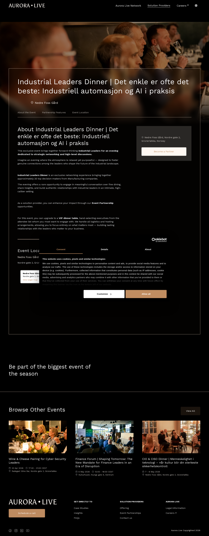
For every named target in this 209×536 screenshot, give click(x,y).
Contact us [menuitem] (126, 518)
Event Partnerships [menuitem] (130, 513)
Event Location (80, 112)
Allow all (146, 294)
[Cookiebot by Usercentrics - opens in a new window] (154, 240)
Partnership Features (54, 112)
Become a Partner (164, 151)
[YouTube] (27, 531)
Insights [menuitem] (78, 513)
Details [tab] (104, 249)
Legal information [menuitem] (175, 508)
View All (190, 411)
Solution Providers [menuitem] (132, 501)
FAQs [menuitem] (77, 518)
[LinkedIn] (21, 531)
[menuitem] (128, 5)
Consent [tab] (61, 249)
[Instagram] (16, 531)
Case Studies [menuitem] (81, 508)
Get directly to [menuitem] (83, 501)
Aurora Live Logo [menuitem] (33, 502)
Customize (104, 294)
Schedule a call (27, 513)
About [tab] (148, 249)
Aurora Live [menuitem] (173, 501)
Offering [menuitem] (124, 508)
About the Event (27, 112)
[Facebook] (10, 531)
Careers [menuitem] (170, 513)
